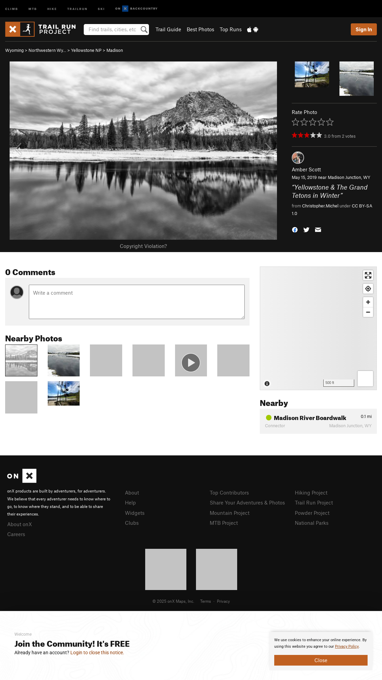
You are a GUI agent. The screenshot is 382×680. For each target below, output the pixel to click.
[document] (321, 651)
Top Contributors (229, 492)
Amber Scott (306, 169)
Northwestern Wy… (47, 50)
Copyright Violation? (143, 246)
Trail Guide (168, 29)
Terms (205, 601)
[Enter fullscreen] (368, 275)
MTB (32, 8)
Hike (52, 8)
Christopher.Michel (320, 205)
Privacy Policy (347, 646)
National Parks (311, 523)
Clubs (132, 523)
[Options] (365, 378)
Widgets (134, 513)
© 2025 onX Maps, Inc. (173, 601)
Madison (114, 50)
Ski (101, 8)
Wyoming (14, 50)
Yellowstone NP (86, 50)
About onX (19, 524)
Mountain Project (230, 513)
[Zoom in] (368, 302)
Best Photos (200, 29)
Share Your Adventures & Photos (247, 502)
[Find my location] (368, 289)
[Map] (318, 328)
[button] (295, 229)
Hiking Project (311, 492)
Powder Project (312, 513)
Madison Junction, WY (349, 177)
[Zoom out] (368, 312)
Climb (11, 8)
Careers (16, 534)
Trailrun (77, 8)
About (132, 492)
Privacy (223, 601)
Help (130, 502)
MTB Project (224, 523)
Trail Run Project (314, 502)
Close (320, 660)
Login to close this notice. (97, 652)
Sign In (364, 29)
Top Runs (231, 29)
